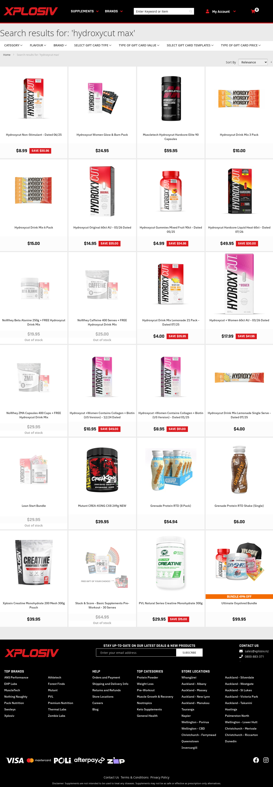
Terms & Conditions (135, 777)
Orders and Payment (106, 677)
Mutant (53, 690)
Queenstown (190, 741)
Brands (111, 11)
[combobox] (164, 11)
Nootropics (144, 703)
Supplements (82, 11)
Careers (97, 703)
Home (7, 54)
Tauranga (188, 709)
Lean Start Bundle (34, 506)
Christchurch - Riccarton (241, 735)
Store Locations (102, 696)
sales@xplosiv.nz (257, 651)
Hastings (231, 709)
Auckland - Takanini (238, 703)
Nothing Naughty (15, 696)
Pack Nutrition (14, 703)
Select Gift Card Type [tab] (91, 45)
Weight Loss (145, 684)
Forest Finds (56, 684)
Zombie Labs (56, 716)
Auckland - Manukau (195, 703)
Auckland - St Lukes (238, 690)
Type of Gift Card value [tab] (137, 45)
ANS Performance (16, 677)
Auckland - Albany (194, 684)
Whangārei (189, 677)
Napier (186, 716)
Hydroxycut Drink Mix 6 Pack (34, 227)
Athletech (54, 677)
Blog (95, 709)
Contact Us (111, 777)
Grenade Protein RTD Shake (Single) (239, 506)
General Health (147, 716)
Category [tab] (11, 45)
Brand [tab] (59, 45)
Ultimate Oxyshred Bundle (239, 603)
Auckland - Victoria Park (241, 696)
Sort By (231, 62)
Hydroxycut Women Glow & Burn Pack (102, 135)
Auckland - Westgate (239, 684)
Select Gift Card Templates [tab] (189, 45)
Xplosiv (9, 716)
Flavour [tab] (36, 45)
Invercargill (189, 748)
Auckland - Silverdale (239, 677)
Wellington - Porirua (195, 722)
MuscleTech (12, 690)
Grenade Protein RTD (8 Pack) (170, 506)
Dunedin (231, 741)
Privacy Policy (159, 777)
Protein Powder (147, 677)
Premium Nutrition (60, 703)
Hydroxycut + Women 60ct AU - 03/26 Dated (239, 320)
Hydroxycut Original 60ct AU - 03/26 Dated (102, 227)
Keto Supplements (149, 709)
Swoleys (10, 709)
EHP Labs (10, 684)
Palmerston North (237, 716)
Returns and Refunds (106, 690)
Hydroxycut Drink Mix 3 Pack (239, 135)
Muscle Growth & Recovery (155, 696)
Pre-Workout (146, 690)
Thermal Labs (57, 709)
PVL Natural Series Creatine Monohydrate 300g (171, 603)
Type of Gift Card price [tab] (239, 45)
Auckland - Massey (194, 690)
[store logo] (31, 11)
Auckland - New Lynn (196, 696)
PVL (50, 696)
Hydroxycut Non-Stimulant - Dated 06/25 (34, 135)
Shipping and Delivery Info (110, 684)
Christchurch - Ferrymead (199, 735)
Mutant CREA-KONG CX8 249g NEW (102, 506)
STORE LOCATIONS (196, 671)
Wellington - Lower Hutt (241, 722)
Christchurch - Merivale (241, 728)
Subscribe (189, 652)
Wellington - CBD (193, 728)
